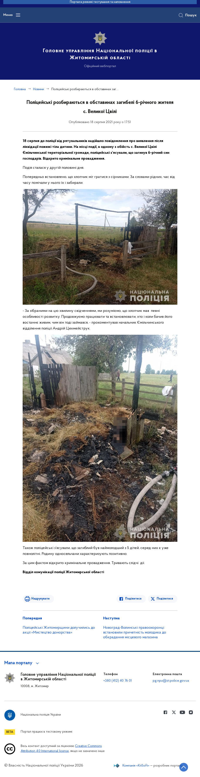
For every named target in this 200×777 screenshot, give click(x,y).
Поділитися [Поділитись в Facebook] (133, 598)
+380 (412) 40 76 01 (117, 680)
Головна (20, 89)
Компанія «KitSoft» (136, 765)
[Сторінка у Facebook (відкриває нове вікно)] (165, 712)
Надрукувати (40, 598)
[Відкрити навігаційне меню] (18, 15)
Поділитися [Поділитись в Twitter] (165, 598)
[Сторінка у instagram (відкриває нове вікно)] (190, 712)
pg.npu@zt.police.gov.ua (171, 680)
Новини (38, 89)
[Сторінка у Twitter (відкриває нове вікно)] (173, 712)
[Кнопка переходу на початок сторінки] (183, 767)
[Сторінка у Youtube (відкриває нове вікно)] (182, 712)
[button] (22, 663)
